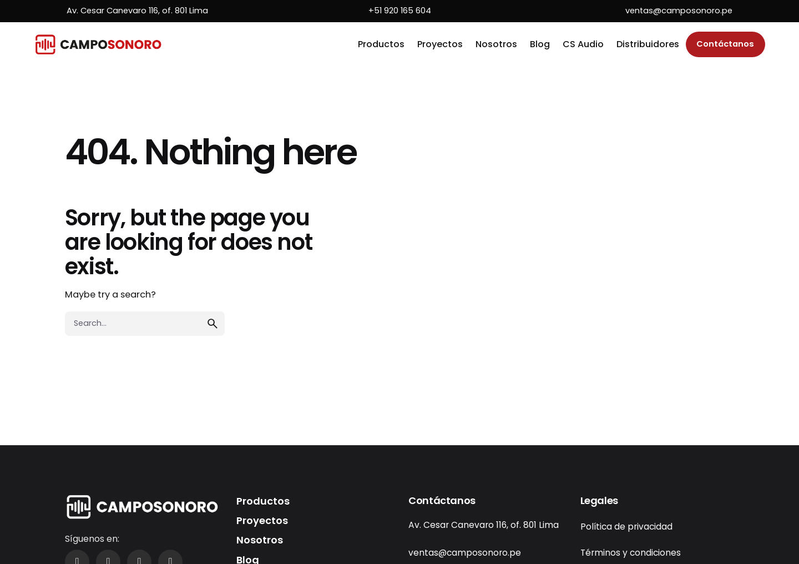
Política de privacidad (626, 526)
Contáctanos (725, 43)
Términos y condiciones (630, 552)
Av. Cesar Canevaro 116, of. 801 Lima (137, 10)
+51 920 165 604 (399, 10)
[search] (212, 323)
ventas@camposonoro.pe (678, 10)
